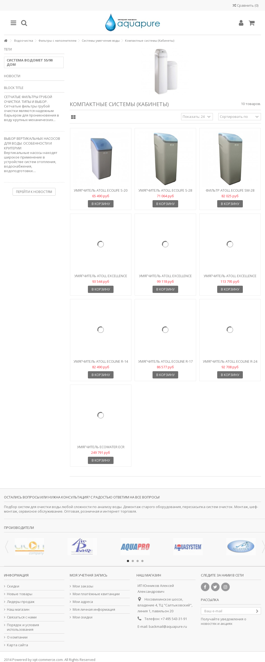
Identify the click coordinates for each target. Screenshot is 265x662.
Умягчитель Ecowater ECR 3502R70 (100, 449)
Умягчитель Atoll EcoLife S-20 (100, 190)
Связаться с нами (22, 617)
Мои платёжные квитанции (96, 594)
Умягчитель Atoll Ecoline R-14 (100, 361)
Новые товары (19, 594)
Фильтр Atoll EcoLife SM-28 (230, 190)
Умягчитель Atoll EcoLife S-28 (165, 190)
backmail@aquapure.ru (168, 626)
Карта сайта (17, 645)
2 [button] (133, 561)
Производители (19, 527)
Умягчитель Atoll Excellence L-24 (165, 278)
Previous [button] (6, 546)
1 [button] (128, 561)
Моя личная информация (94, 609)
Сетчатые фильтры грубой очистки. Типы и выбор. (28, 99)
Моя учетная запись (88, 575)
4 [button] (142, 561)
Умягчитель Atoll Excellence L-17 (100, 278)
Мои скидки (82, 617)
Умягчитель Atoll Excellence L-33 (230, 278)
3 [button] (138, 561)
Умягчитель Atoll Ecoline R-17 (165, 361)
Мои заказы (83, 586)
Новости (12, 75)
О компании (17, 637)
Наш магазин (18, 609)
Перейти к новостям (34, 191)
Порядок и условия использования (23, 627)
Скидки (13, 586)
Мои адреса (83, 601)
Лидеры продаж (20, 601)
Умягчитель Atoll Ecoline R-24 (230, 361)
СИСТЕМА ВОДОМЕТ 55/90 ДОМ (30, 62)
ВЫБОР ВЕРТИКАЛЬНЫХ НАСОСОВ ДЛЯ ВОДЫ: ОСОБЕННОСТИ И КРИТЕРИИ (32, 143)
